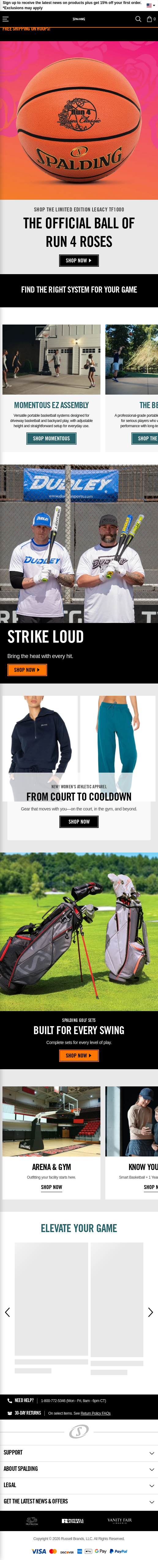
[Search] (138, 19)
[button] (151, 19)
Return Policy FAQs (96, 1413)
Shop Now (79, 261)
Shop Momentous (51, 439)
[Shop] (5, 19)
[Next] (151, 1312)
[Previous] (7, 1312)
